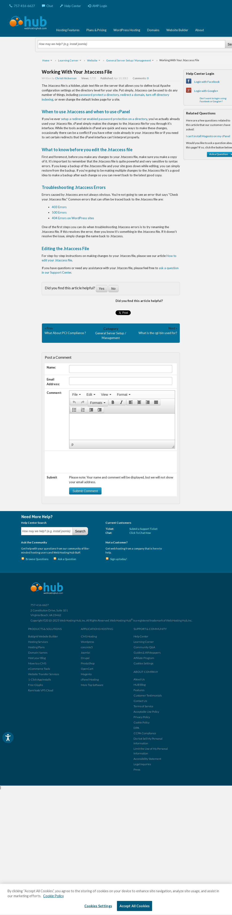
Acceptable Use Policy (146, 711)
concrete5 (87, 647)
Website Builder (177, 30)
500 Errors (59, 212)
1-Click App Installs (39, 679)
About (199, 30)
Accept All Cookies (135, 906)
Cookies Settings (143, 663)
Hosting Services (38, 642)
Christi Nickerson (66, 78)
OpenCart (87, 668)
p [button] (73, 444)
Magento (86, 674)
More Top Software (92, 685)
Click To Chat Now (140, 532)
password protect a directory (99, 95)
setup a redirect (71, 119)
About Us (139, 679)
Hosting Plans (36, 647)
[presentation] (76, 394)
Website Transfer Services (43, 674)
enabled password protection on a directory (117, 119)
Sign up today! (118, 559)
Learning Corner (144, 642)
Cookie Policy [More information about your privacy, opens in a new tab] (53, 896)
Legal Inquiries (142, 764)
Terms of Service (143, 706)
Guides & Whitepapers (147, 652)
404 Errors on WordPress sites (73, 218)
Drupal (85, 658)
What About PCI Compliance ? (65, 333)
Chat (47, 6)
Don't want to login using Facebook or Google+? (213, 100)
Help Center (70, 6)
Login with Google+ (206, 91)
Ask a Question (67, 559)
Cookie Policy (142, 722)
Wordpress (87, 642)
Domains (153, 30)
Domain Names (37, 652)
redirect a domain (132, 95)
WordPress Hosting (126, 30)
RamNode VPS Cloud (40, 690)
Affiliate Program (144, 658)
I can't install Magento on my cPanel (208, 136)
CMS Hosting (89, 636)
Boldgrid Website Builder (43, 636)
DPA (136, 728)
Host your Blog (37, 658)
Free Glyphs (35, 685)
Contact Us (140, 701)
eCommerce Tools (39, 668)
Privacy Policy (142, 717)
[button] (74, 402)
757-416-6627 (22, 6)
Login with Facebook (207, 81)
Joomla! (85, 652)
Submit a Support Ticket (143, 528)
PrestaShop (87, 663)
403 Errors (59, 207)
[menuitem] (76, 394)
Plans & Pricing (96, 30)
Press (137, 769)
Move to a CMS (37, 663)
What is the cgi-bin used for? (157, 333)
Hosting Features (67, 30)
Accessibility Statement (147, 759)
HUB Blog (140, 684)
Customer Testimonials (148, 695)
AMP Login (97, 6)
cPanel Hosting (90, 679)
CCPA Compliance (145, 733)
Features (139, 690)
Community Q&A (144, 647)
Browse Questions (37, 559)
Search (80, 531)
